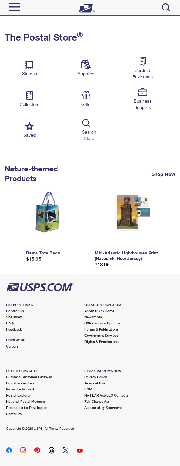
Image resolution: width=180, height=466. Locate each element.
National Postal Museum (25, 401)
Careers (12, 346)
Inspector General (20, 389)
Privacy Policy (95, 377)
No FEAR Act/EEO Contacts (106, 395)
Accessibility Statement (103, 408)
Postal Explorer (18, 395)
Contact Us (15, 311)
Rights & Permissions (101, 342)
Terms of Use (94, 383)
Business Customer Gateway (29, 377)
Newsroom (93, 317)
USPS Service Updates (102, 323)
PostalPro (14, 414)
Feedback (14, 329)
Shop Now (163, 174)
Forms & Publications (101, 329)
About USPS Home (99, 311)
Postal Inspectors (20, 383)
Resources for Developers (26, 408)
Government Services (101, 335)
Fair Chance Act (96, 401)
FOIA (88, 389)
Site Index (14, 317)
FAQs (10, 323)
